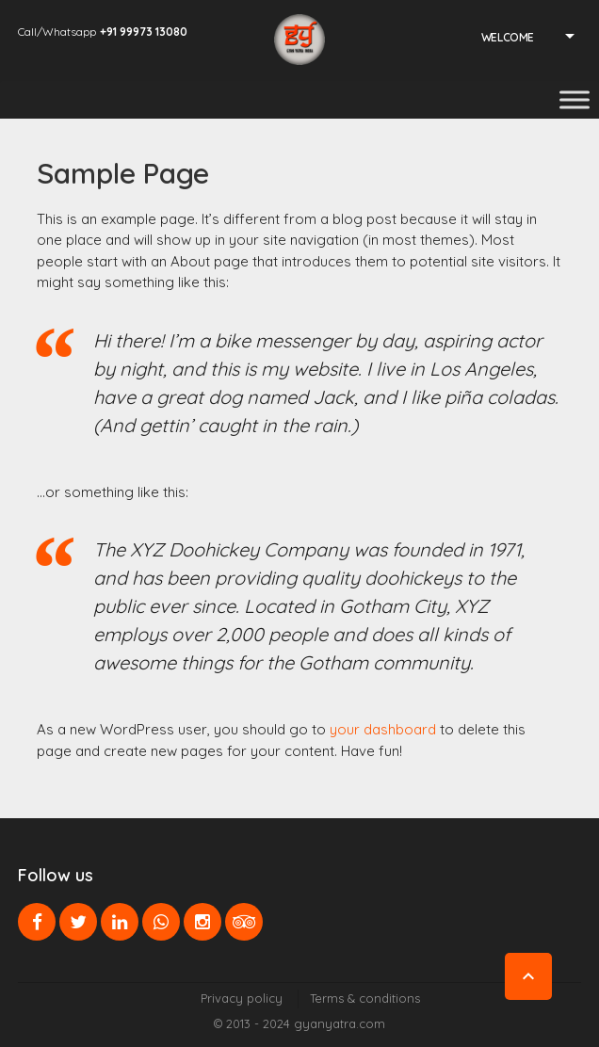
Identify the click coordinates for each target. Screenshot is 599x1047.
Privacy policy (242, 998)
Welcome (507, 37)
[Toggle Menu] (574, 99)
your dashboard (383, 729)
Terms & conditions (365, 998)
